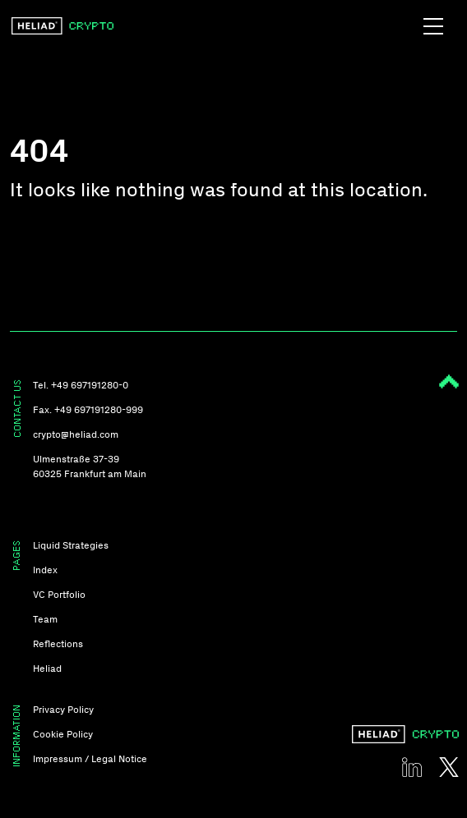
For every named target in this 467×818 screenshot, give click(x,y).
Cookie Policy (63, 734)
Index (45, 570)
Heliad (47, 668)
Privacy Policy (63, 709)
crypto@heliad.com (75, 434)
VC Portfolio (59, 594)
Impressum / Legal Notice (90, 759)
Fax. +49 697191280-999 (88, 410)
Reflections (58, 644)
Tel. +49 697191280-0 (80, 385)
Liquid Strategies (71, 545)
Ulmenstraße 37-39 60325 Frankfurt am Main (89, 466)
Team (45, 619)
